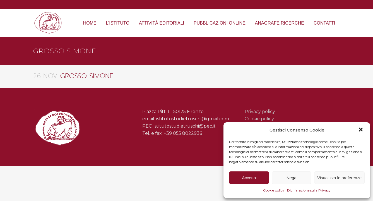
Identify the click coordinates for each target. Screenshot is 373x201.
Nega (292, 177)
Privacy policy (260, 111)
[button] (361, 130)
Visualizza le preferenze (339, 177)
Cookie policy (273, 190)
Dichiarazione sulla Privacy (309, 190)
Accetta (249, 177)
